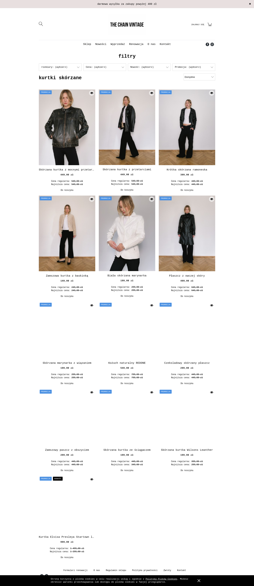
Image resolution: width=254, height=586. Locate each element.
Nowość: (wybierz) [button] (142, 67)
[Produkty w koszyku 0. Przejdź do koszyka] (210, 26)
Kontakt (181, 570)
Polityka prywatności (145, 570)
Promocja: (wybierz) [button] (188, 67)
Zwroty (167, 570)
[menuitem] (87, 44)
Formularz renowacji (76, 570)
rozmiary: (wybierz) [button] (54, 67)
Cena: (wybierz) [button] (96, 67)
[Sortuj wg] (199, 76)
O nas (96, 570)
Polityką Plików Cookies (161, 579)
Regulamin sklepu (116, 570)
